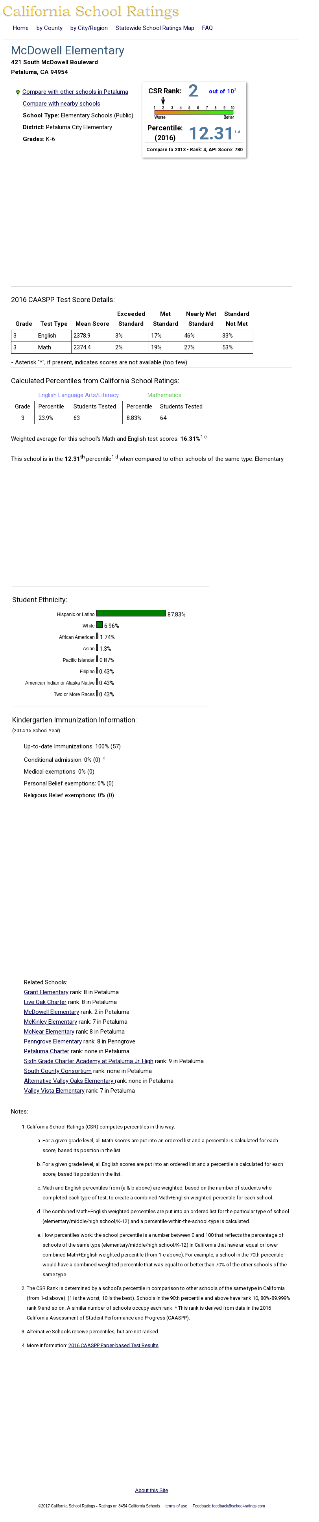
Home (21, 28)
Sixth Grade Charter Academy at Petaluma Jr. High (88, 1061)
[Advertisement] (154, 217)
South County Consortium (58, 1071)
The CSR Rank (42, 1288)
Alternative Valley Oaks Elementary (69, 1080)
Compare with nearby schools (61, 103)
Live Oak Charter (45, 1002)
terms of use (176, 1506)
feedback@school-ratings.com (238, 1506)
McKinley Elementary (50, 1021)
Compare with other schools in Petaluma (75, 91)
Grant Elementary (46, 992)
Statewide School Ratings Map (155, 28)
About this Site (151, 1490)
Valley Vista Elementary (54, 1090)
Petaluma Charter (46, 1051)
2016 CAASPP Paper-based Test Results (113, 1345)
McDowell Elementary (51, 1011)
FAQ (207, 28)
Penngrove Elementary (53, 1041)
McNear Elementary (49, 1031)
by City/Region (89, 28)
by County (50, 28)
